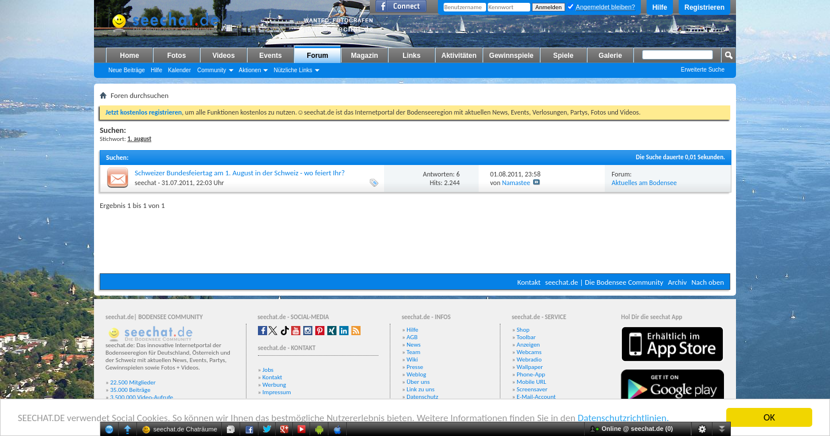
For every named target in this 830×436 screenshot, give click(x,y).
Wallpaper (529, 367)
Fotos (176, 56)
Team (413, 352)
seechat (145, 183)
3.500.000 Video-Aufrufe (141, 397)
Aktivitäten (458, 56)
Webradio (529, 359)
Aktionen (250, 70)
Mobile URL (531, 382)
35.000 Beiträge (130, 390)
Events (270, 56)
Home (129, 56)
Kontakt (529, 282)
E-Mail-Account (535, 396)
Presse (414, 367)
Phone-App (530, 374)
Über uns (418, 382)
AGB (411, 337)
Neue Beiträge (126, 70)
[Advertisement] (415, 239)
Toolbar (525, 337)
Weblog (416, 374)
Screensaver (531, 389)
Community (211, 70)
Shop (522, 329)
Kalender (179, 70)
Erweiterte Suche (703, 69)
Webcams (529, 352)
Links (411, 56)
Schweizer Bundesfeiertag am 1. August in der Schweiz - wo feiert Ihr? (239, 172)
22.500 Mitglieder (133, 382)
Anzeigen (528, 344)
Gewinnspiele (511, 56)
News (413, 344)
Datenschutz (422, 396)
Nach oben (707, 282)
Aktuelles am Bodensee (644, 183)
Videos (223, 56)
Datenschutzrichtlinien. (623, 418)
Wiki (412, 359)
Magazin (364, 56)
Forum (317, 56)
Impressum (277, 392)
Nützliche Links (292, 70)
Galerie (610, 56)
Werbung (274, 384)
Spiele (563, 56)
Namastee (516, 183)
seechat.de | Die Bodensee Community (604, 282)
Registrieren (704, 7)
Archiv (677, 282)
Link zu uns (420, 389)
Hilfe (659, 7)
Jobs (268, 370)
